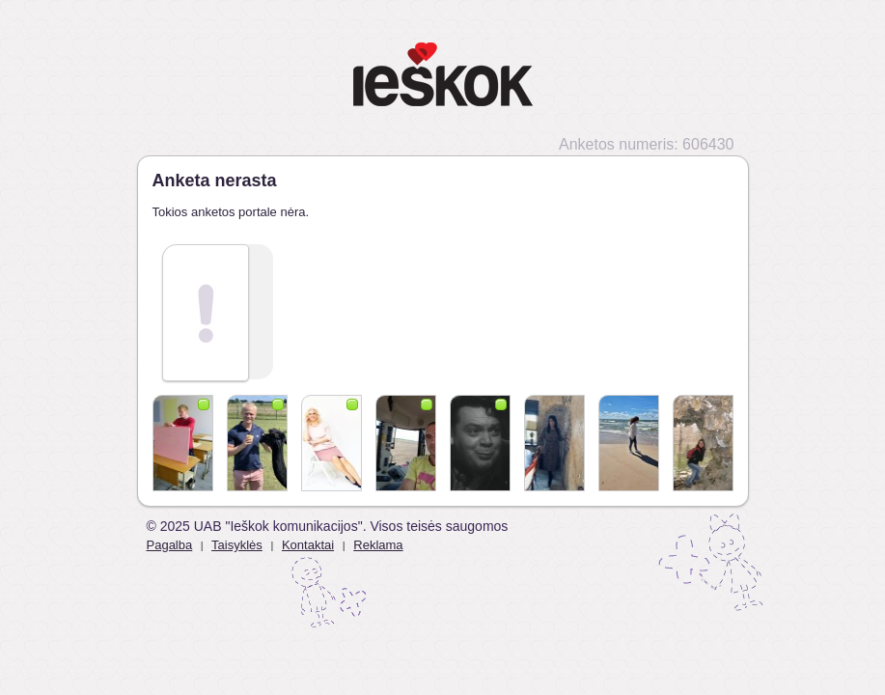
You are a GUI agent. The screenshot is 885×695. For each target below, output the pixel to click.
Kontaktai (308, 545)
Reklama (377, 545)
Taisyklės (237, 545)
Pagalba (170, 545)
